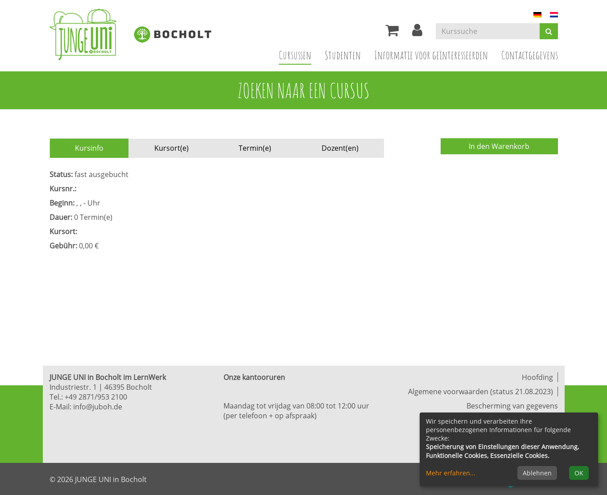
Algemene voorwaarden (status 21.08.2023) (480, 391)
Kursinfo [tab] (89, 148)
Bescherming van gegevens (512, 406)
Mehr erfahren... (450, 473)
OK (578, 473)
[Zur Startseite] (90, 34)
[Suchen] (549, 31)
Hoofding (537, 377)
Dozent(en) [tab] (340, 148)
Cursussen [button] (298, 54)
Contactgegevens (529, 55)
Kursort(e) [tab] (171, 148)
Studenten (343, 55)
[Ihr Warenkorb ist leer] (392, 32)
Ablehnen (537, 473)
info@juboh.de (97, 407)
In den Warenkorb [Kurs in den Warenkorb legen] (499, 146)
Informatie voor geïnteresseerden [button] (431, 55)
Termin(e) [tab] (255, 148)
